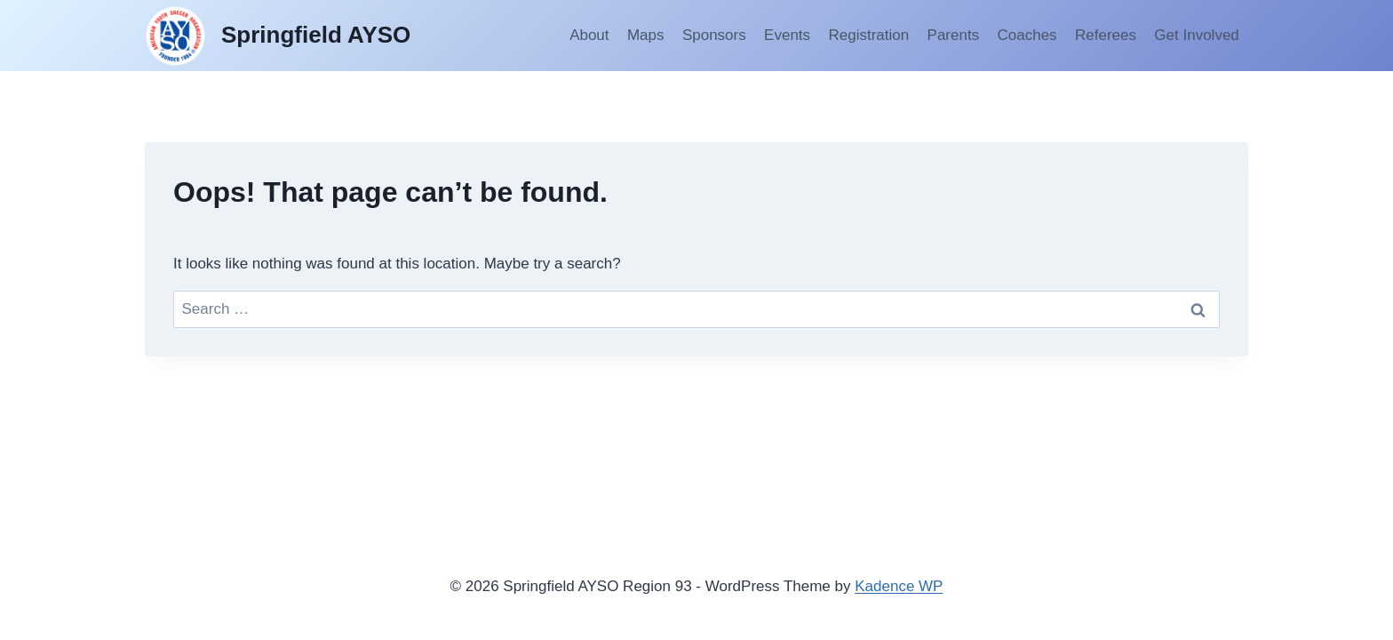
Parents (953, 35)
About (589, 35)
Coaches (1027, 35)
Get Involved (1196, 35)
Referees (1105, 35)
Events (787, 35)
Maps (646, 35)
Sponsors (714, 35)
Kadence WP (899, 586)
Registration (868, 35)
